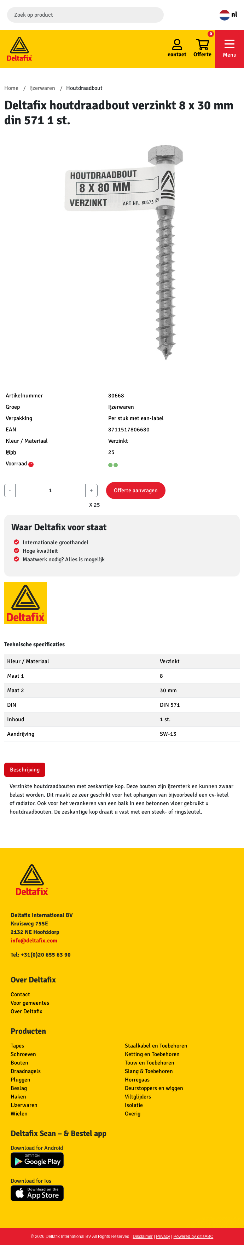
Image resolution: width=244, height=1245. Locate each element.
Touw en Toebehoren (149, 1062)
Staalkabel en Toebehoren (156, 1045)
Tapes (17, 1045)
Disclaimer (143, 1236)
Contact (20, 994)
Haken (18, 1096)
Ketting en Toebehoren (152, 1054)
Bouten (19, 1062)
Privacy (163, 1236)
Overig (132, 1113)
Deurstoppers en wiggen (154, 1088)
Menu (229, 48)
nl (228, 14)
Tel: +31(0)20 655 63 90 (41, 954)
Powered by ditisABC (194, 1236)
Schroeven (23, 1054)
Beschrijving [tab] (25, 769)
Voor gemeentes (30, 1002)
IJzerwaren (24, 1105)
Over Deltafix (26, 1011)
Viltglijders (138, 1096)
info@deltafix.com (34, 940)
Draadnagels (26, 1071)
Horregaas (137, 1079)
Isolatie (134, 1105)
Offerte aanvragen (136, 490)
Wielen (19, 1113)
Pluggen (20, 1079)
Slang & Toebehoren (149, 1071)
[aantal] (50, 490)
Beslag (19, 1088)
